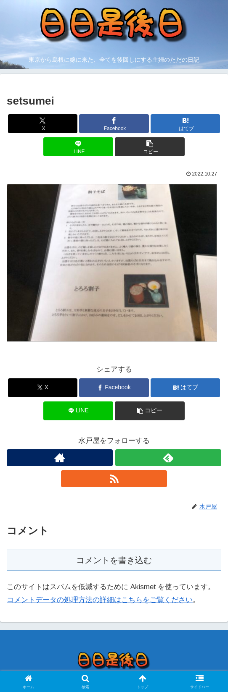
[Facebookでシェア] (114, 123)
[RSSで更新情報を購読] (114, 478)
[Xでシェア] (43, 123)
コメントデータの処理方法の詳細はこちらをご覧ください (100, 600)
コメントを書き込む (114, 560)
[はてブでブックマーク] (185, 123)
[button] (150, 146)
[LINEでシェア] (78, 146)
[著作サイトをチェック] (60, 457)
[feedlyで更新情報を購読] (168, 457)
